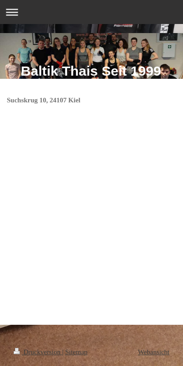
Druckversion (38, 352)
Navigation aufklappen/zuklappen (91, 12)
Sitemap (76, 352)
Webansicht (153, 352)
